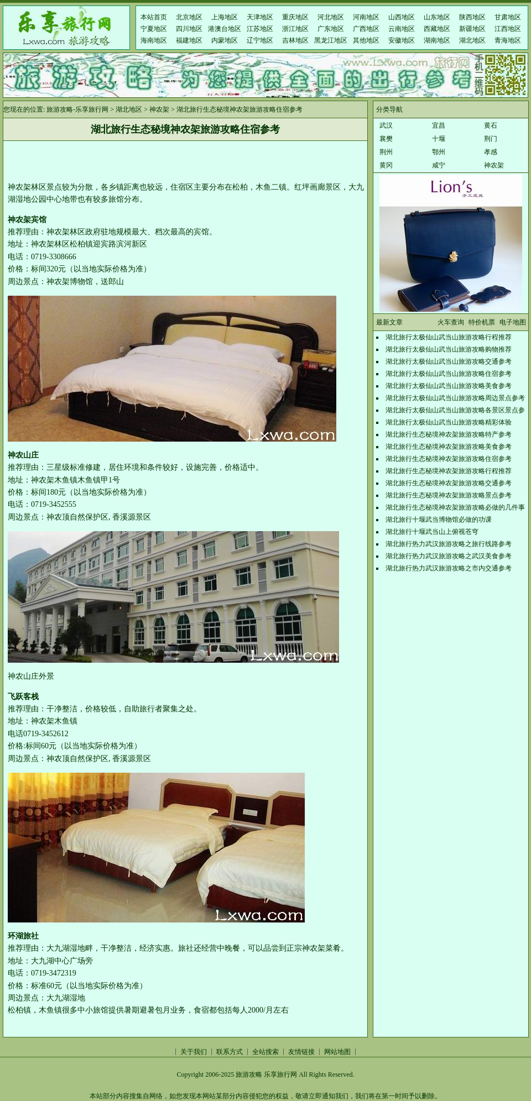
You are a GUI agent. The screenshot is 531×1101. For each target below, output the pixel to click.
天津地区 (260, 17)
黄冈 (386, 165)
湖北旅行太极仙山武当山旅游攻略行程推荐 (449, 337)
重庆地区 (295, 17)
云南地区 (401, 29)
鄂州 (438, 152)
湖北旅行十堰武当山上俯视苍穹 (432, 532)
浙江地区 (295, 29)
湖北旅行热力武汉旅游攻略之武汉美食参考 (449, 556)
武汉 (386, 125)
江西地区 (507, 29)
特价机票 (481, 322)
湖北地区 (472, 40)
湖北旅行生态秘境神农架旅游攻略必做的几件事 (455, 507)
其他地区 (366, 40)
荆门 (490, 139)
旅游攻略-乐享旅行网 (77, 109)
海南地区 (153, 40)
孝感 (490, 152)
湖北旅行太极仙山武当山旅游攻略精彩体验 (449, 422)
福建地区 (189, 40)
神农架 (159, 109)
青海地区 (507, 40)
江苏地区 (260, 29)
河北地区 (330, 17)
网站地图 (337, 1052)
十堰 (438, 139)
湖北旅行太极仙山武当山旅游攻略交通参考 (449, 361)
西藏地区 (437, 29)
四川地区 (189, 29)
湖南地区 (437, 40)
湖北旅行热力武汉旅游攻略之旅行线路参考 (449, 544)
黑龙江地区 (330, 40)
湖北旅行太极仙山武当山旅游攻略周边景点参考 (455, 398)
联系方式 (229, 1052)
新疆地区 (472, 29)
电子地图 (512, 322)
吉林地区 (295, 40)
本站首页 (153, 17)
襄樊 (386, 139)
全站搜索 (265, 1052)
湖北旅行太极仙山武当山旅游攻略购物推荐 (449, 349)
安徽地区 (401, 40)
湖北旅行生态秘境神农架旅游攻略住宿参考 (449, 459)
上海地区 (224, 17)
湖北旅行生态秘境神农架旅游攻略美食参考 (449, 446)
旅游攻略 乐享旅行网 (266, 1074)
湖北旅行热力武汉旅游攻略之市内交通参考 (449, 568)
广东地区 (330, 29)
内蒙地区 (224, 40)
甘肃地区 (507, 17)
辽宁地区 (260, 40)
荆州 (386, 152)
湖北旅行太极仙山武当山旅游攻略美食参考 (449, 386)
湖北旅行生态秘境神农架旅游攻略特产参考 (449, 434)
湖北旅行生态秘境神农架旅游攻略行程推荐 (449, 471)
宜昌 (438, 125)
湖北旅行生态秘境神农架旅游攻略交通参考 (449, 483)
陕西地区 (472, 17)
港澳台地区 (224, 29)
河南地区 (366, 17)
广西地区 (366, 29)
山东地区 (437, 17)
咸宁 (438, 165)
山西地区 (401, 17)
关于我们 (193, 1052)
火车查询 (451, 322)
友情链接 (301, 1052)
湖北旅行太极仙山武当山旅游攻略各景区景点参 (455, 410)
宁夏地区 (153, 29)
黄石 (490, 125)
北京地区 (189, 17)
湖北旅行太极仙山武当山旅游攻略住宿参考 (449, 374)
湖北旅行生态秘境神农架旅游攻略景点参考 (449, 495)
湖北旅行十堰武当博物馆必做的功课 (439, 519)
